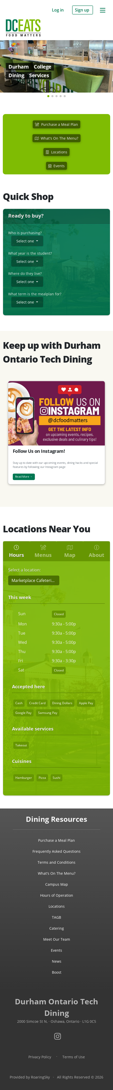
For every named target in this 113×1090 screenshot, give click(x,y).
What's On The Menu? (56, 873)
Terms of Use (73, 1056)
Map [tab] (69, 552)
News (56, 961)
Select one (25, 241)
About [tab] (96, 552)
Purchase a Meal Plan (56, 840)
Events (56, 950)
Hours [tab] (16, 552)
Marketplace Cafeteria (33, 580)
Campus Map (56, 884)
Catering (56, 928)
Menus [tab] (43, 552)
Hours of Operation (56, 895)
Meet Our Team (56, 939)
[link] (56, 59)
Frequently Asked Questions (56, 851)
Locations (57, 906)
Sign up (82, 10)
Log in (58, 10)
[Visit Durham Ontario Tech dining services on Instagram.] (57, 1036)
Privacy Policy (39, 1056)
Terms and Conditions (56, 862)
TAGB (56, 917)
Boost (56, 972)
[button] (48, 96)
